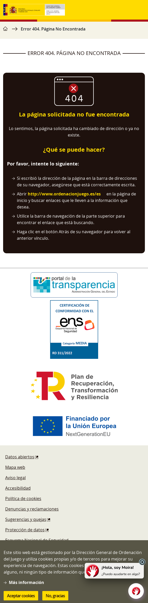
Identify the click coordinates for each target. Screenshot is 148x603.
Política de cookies (23, 498)
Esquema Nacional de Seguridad (37, 540)
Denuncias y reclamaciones (32, 509)
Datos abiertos (19, 457)
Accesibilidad (18, 488)
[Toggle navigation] (139, 10)
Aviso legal (15, 478)
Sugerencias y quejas (25, 519)
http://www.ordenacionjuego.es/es (64, 194)
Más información (26, 583)
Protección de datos (25, 530)
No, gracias (55, 597)
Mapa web (15, 467)
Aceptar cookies (21, 597)
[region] (74, 31)
